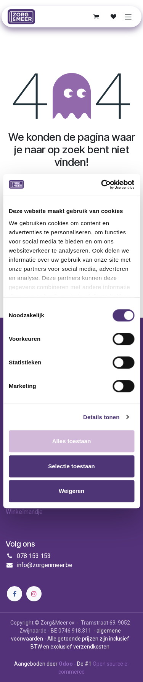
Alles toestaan (71, 441)
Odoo (66, 664)
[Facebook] (14, 593)
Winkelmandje (24, 511)
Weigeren (71, 491)
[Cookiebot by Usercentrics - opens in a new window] (101, 184)
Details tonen (101, 417)
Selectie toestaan (71, 466)
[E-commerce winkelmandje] (96, 17)
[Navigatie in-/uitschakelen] (128, 16)
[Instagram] (34, 593)
